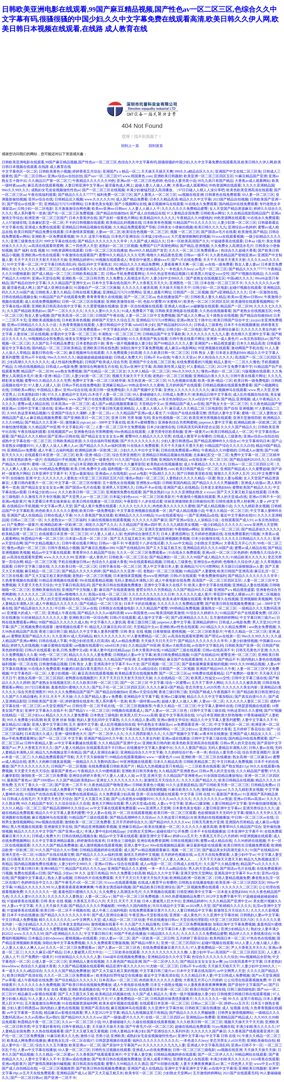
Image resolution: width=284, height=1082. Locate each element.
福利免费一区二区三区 (114, 195)
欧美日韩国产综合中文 (231, 320)
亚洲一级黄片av (196, 432)
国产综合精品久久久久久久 (76, 980)
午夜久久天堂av (184, 357)
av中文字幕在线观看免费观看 (113, 808)
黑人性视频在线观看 (26, 827)
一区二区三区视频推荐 (134, 706)
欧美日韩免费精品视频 (171, 655)
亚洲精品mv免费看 (21, 450)
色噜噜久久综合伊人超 (241, 562)
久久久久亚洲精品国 (258, 185)
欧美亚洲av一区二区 (85, 1045)
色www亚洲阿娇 (156, 576)
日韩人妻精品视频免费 (232, 878)
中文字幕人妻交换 (138, 1054)
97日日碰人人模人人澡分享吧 (201, 190)
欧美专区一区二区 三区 (143, 1073)
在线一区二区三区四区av (164, 1017)
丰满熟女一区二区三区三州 (119, 334)
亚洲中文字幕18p (191, 1036)
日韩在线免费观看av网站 (180, 450)
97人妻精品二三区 (201, 366)
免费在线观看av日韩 (30, 873)
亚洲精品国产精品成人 (234, 1017)
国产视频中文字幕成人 (28, 878)
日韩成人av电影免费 (61, 366)
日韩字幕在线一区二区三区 (120, 566)
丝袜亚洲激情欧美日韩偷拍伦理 (189, 501)
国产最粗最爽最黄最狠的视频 (205, 664)
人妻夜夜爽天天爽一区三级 (182, 264)
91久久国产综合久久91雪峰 (136, 459)
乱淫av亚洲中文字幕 (136, 366)
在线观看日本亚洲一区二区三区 (49, 455)
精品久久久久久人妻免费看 (90, 655)
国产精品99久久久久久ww (169, 822)
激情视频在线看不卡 (71, 627)
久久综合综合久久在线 (72, 803)
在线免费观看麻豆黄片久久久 (152, 910)
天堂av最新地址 (81, 473)
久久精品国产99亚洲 (44, 427)
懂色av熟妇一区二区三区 (220, 371)
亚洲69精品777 (51, 868)
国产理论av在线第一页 (24, 204)
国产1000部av (43, 780)
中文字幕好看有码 (46, 1026)
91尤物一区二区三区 (162, 966)
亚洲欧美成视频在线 (44, 320)
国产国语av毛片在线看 (218, 232)
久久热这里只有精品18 (175, 817)
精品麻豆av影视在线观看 (37, 994)
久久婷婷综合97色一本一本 (185, 752)
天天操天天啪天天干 (175, 287)
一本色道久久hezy (179, 269)
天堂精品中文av (151, 404)
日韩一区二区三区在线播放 (106, 250)
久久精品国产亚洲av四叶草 (140, 525)
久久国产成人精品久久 (147, 241)
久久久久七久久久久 (135, 506)
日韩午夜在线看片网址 (187, 339)
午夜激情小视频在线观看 (195, 497)
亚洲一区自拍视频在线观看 (141, 306)
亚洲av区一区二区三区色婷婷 (140, 181)
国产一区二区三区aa (139, 297)
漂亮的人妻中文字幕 (224, 413)
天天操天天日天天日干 (158, 641)
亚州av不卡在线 (33, 357)
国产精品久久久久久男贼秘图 (215, 483)
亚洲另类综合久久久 (259, 808)
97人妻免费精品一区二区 (146, 636)
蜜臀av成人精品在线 (33, 404)
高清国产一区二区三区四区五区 (217, 580)
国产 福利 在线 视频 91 (31, 250)
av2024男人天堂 (198, 906)
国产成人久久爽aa (191, 315)
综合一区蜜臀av (177, 683)
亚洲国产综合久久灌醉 (69, 413)
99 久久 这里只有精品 (93, 236)
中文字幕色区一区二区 (19, 171)
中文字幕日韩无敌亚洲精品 (112, 408)
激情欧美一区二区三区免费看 (41, 729)
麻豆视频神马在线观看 (165, 204)
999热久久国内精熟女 (134, 906)
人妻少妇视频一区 (61, 673)
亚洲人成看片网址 (157, 292)
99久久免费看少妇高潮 (24, 720)
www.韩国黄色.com (137, 176)
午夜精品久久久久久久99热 (93, 181)
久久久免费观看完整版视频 (108, 943)
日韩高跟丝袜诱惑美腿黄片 (171, 999)
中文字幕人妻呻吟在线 (215, 706)
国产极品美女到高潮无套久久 (225, 850)
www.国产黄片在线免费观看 (91, 399)
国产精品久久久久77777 (76, 195)
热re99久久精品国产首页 (148, 250)
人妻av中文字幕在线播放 (37, 1050)
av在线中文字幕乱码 (207, 645)
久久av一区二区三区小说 (81, 1022)
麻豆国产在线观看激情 (116, 590)
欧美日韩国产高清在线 (24, 975)
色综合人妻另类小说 (180, 181)
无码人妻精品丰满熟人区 (133, 580)
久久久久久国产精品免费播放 (55, 845)
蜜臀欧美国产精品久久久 (251, 487)
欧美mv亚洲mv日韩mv (109, 208)
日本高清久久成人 (39, 734)
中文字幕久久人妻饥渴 (108, 622)
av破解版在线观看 (204, 306)
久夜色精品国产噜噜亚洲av (109, 785)
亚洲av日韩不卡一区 (264, 497)
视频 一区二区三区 (184, 232)
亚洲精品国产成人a (71, 1073)
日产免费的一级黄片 (23, 525)
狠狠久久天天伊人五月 (231, 473)
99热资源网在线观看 (225, 185)
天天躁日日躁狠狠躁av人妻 (242, 566)
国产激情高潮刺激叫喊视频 (49, 1064)
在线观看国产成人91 (237, 520)
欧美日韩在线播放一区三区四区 (97, 501)
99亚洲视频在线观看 (214, 348)
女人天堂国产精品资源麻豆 (230, 208)
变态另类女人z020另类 (203, 687)
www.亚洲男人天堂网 (261, 525)
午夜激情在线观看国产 (79, 255)
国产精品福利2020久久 (174, 325)
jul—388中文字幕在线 (109, 422)
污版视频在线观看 (256, 371)
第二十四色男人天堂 (81, 246)
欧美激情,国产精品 (252, 232)
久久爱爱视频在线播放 (100, 306)
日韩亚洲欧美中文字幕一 (196, 892)
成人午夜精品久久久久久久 (205, 464)
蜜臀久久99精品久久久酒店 (127, 1064)
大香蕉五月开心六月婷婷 (218, 836)
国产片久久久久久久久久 (139, 441)
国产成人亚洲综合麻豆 (54, 287)
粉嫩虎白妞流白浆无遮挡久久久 (86, 669)
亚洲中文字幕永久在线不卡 (165, 585)
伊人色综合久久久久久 (215, 357)
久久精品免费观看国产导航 (134, 227)
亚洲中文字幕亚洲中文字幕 (185, 1068)
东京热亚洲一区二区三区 (146, 380)
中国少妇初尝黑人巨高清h (89, 641)
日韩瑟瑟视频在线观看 (252, 706)
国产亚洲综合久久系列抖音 (168, 1031)
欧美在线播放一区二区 (162, 827)
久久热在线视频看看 (215, 311)
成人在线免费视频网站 (42, 301)
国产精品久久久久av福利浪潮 (102, 445)
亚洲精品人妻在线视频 (250, 585)
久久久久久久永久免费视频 (39, 985)
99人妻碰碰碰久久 (146, 394)
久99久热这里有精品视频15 (167, 274)
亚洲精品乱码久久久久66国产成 (208, 548)
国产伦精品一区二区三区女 (104, 371)
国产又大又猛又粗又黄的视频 (48, 576)
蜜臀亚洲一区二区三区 (238, 655)
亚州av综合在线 (40, 199)
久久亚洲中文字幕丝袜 (122, 729)
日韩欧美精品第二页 (88, 274)
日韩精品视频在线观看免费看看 (227, 385)
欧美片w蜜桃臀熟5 (141, 422)
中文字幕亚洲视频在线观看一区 (142, 511)
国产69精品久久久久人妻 (173, 343)
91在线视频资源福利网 (79, 1003)
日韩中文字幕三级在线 (35, 408)
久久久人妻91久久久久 (102, 311)
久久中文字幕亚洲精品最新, (53, 841)
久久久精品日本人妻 (197, 975)
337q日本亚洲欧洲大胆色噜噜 (92, 464)
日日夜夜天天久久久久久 (26, 859)
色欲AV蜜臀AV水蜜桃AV (162, 301)
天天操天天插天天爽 (157, 171)
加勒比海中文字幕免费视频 (141, 348)
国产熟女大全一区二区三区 (227, 404)
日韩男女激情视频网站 (235, 1012)
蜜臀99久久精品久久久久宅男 (122, 255)
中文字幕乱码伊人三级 (121, 329)
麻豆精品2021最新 (16, 724)
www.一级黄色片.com (162, 757)
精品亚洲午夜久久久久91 (125, 966)
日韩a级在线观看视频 (52, 529)
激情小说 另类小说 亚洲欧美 (102, 1036)
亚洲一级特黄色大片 (71, 734)
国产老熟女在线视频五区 (205, 278)
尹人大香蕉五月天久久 (150, 283)
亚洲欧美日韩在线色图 (100, 348)
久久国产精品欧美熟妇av (26, 311)
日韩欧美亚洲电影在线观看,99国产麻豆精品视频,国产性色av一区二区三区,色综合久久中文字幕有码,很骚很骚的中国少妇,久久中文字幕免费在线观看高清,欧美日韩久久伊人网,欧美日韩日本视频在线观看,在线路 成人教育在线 (140, 19)
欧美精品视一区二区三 (19, 534)
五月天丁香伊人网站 (207, 683)
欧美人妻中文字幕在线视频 (209, 585)
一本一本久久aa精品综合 (167, 868)
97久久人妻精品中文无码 (67, 394)
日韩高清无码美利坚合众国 (198, 427)
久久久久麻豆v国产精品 (165, 687)
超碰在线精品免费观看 (192, 1026)
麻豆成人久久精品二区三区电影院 (195, 408)
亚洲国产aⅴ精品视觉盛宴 (214, 343)
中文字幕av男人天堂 (56, 506)
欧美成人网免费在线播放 (26, 1040)
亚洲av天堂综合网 (46, 278)
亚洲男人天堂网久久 (118, 487)
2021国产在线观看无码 (240, 1073)
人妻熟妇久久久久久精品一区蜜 (190, 478)
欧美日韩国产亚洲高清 (235, 571)
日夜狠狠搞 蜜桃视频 (169, 631)
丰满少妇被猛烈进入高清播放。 (151, 190)
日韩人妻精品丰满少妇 (127, 1031)
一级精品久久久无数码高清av (95, 762)
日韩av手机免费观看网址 (125, 274)
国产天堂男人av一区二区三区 (85, 497)
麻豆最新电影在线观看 (204, 845)
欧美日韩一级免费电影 (251, 380)
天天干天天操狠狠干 (92, 757)
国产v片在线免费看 (186, 260)
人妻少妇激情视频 (243, 641)
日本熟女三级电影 (104, 715)
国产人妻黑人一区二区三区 (155, 195)
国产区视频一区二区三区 (160, 664)
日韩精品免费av (263, 785)
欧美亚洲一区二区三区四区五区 (208, 176)
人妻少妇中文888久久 (167, 278)
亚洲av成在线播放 (176, 738)
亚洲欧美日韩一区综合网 (88, 617)
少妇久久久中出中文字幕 (139, 450)
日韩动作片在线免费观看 (93, 878)
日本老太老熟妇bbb (230, 353)
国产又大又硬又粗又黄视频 (86, 1031)
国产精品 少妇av (60, 873)
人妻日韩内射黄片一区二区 (31, 483)
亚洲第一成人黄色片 (222, 339)
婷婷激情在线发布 (79, 701)
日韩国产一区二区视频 (191, 292)
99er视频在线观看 (49, 822)
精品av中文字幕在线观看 (51, 552)
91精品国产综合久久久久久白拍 (229, 445)
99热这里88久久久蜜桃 (146, 385)
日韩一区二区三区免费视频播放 (186, 924)
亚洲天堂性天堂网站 (196, 873)
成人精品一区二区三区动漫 (123, 920)
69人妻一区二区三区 (258, 195)
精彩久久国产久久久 (101, 525)
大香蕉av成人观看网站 (252, 181)
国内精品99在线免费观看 (238, 204)
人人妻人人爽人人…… (180, 859)
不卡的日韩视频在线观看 (84, 222)
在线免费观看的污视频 (194, 362)
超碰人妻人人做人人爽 (152, 185)
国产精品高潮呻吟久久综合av (217, 441)
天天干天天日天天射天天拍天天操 (40, 260)
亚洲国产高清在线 (95, 1008)
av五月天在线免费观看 (211, 854)
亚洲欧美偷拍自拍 (84, 529)
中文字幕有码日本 (256, 441)
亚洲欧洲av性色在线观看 (40, 255)
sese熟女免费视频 (68, 371)
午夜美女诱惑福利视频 (113, 887)
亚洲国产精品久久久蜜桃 (126, 868)
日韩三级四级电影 (241, 989)
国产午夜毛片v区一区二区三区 (79, 882)
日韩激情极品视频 (53, 664)
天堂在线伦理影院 (194, 920)
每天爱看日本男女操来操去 (49, 501)
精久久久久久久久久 (110, 636)
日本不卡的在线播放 (140, 604)
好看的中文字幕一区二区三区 (73, 334)
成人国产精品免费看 (132, 199)
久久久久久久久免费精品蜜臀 (185, 208)
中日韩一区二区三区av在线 (76, 608)
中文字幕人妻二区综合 (119, 989)
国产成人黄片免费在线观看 (95, 506)
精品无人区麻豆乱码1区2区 (110, 627)
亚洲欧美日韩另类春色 (139, 771)
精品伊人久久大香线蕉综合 (250, 933)
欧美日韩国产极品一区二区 (197, 469)
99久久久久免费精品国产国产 (70, 692)
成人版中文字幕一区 (153, 617)
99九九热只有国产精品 (215, 181)
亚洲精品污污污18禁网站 (63, 204)
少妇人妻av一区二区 (114, 938)
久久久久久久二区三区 (35, 594)
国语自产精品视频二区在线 (135, 399)
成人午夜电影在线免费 (172, 580)
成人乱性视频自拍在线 (250, 394)
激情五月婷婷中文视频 (141, 854)
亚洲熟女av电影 (148, 483)
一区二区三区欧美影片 (157, 497)
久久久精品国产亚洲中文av (68, 283)
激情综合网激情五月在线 (98, 366)
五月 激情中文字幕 (83, 724)
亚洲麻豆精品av (114, 385)
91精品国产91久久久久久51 (194, 222)
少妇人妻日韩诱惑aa (176, 441)
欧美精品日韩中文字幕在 (211, 394)
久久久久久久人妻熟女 (60, 478)
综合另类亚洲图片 (126, 455)
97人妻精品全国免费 (183, 213)
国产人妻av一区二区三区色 (166, 710)
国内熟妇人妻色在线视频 (260, 659)
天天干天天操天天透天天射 (224, 260)
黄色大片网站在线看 (108, 803)
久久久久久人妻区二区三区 (39, 269)
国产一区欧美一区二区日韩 (153, 938)
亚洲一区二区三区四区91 (180, 943)
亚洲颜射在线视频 (16, 817)
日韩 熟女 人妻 (202, 353)
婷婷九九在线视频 (24, 645)
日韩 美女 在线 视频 (135, 631)
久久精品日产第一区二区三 (49, 181)
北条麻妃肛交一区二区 (46, 222)
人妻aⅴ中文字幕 (170, 803)
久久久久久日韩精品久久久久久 (246, 538)
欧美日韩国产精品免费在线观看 (39, 232)
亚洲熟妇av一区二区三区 (220, 529)
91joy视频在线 (223, 1026)
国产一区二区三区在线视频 (103, 190)
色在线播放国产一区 (173, 297)
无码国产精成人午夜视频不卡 (212, 692)
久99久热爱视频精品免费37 (182, 896)
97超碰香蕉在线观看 (227, 241)
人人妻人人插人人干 (144, 208)
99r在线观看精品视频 (145, 562)
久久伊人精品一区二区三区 (149, 371)
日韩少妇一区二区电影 (35, 208)
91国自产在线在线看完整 (186, 413)
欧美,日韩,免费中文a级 (116, 269)
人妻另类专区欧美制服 (165, 432)
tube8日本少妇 (144, 325)
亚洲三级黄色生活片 (26, 241)
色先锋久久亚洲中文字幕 (250, 334)
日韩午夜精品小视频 (63, 548)
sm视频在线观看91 (88, 645)
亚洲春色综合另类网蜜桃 (177, 422)
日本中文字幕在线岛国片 (111, 283)
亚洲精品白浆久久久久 (211, 376)
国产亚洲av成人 (70, 831)
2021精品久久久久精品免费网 (136, 264)
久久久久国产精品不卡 (221, 659)
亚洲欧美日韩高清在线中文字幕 (56, 306)
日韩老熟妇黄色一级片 (24, 459)
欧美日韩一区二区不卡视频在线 (65, 910)
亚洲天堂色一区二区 (18, 854)
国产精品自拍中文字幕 (28, 283)
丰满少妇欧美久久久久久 (255, 1026)
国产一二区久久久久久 (65, 311)
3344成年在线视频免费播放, (124, 957)
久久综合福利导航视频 (100, 441)
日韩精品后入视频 (69, 199)
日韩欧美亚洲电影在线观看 (176, 311)
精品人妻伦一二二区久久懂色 (237, 362)
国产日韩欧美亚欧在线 (194, 473)
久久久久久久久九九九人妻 (208, 334)
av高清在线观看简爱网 (45, 246)
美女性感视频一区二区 (169, 418)
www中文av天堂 (266, 1064)
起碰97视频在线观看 (245, 287)
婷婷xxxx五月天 (185, 836)
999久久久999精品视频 (247, 664)
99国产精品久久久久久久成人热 (63, 622)
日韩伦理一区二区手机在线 (93, 706)
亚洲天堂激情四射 (247, 418)
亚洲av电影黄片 (14, 501)
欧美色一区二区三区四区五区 (206, 301)
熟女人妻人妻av (247, 264)
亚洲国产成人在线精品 (181, 487)
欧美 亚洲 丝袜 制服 (59, 720)
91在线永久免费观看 (201, 204)
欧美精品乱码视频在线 (124, 222)
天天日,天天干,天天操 (56, 696)
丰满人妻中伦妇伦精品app (109, 650)
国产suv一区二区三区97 (102, 176)
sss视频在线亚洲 (190, 195)
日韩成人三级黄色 (208, 325)
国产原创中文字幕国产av (247, 985)
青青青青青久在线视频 (104, 297)
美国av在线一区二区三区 (107, 594)
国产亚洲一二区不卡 (71, 785)
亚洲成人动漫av (176, 306)
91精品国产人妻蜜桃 (200, 571)
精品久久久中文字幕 (195, 199)
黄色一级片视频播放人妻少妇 (129, 343)
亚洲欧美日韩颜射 (168, 176)
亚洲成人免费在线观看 (42, 227)
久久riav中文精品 (179, 543)
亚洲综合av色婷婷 (242, 227)
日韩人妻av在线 (261, 748)
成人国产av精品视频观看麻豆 (114, 404)
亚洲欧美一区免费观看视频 (53, 236)
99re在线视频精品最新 (167, 845)
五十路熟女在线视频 (222, 315)
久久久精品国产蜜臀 (152, 608)
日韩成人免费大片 (128, 357)
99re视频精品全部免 (254, 957)
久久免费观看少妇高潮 (124, 353)
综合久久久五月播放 (51, 1045)
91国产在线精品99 (130, 548)
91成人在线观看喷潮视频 (146, 789)
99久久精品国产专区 (37, 803)
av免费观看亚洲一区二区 (193, 724)
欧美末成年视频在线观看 (181, 599)
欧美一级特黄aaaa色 (144, 701)
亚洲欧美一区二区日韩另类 (83, 278)
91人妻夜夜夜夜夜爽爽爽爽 (72, 887)
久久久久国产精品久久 (238, 427)
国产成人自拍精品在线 (147, 213)
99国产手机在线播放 (130, 933)
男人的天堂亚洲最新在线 (59, 599)
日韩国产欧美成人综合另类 (106, 362)
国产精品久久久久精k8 (28, 436)
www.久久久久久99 (99, 199)
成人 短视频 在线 (235, 1008)
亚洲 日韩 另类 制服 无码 (130, 418)
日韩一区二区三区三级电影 (194, 1050)
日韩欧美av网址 (212, 213)
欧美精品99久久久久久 (157, 218)
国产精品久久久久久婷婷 (81, 571)
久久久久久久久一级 (41, 892)
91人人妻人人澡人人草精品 (49, 999)
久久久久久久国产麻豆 (150, 520)
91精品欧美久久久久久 (248, 557)
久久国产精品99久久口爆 (192, 590)
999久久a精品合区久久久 (194, 171)
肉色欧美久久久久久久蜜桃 (173, 506)
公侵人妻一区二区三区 (49, 961)
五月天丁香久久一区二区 (33, 785)
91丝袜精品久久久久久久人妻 (44, 617)
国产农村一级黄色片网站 (118, 218)
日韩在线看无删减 (86, 292)
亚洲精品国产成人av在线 (184, 404)
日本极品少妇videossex (45, 938)
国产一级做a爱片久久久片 (123, 1017)
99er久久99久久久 (15, 190)
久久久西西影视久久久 (143, 734)
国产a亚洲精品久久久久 (228, 292)
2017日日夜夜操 (36, 687)
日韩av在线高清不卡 (218, 650)
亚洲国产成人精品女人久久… (252, 734)
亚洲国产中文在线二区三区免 (238, 171)
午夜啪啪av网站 (186, 529)
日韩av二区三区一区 (26, 520)
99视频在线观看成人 (111, 260)
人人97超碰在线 (14, 222)
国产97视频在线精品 (247, 274)
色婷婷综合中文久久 (37, 882)
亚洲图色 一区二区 (184, 283)
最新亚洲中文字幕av (18, 529)
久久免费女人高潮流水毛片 (232, 246)
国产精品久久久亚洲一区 (44, 422)
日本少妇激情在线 (161, 427)
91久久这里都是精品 (182, 785)
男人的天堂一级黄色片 (95, 459)
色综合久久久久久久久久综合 (215, 957)
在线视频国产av (59, 432)
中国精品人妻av (49, 390)
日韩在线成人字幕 (58, 515)
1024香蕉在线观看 (265, 1059)
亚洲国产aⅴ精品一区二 (121, 171)
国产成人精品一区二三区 (51, 274)
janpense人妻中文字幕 (215, 422)
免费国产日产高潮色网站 (158, 246)
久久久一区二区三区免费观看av (194, 250)
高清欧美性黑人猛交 (169, 366)
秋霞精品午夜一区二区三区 (42, 538)
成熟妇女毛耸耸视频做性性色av (56, 190)
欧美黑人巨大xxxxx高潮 (138, 715)
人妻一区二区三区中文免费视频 (150, 315)
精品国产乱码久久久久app (85, 868)
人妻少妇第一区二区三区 (236, 222)
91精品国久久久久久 (163, 933)
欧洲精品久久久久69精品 (134, 515)
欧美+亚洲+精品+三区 (52, 376)
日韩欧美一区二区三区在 (128, 557)
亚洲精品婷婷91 (81, 260)
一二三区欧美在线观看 (202, 766)
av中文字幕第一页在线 (24, 1012)
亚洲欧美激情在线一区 (124, 301)
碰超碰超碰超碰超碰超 (94, 357)
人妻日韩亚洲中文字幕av (84, 185)
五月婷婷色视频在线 (207, 534)
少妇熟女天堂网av (208, 543)
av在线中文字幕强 (223, 1068)
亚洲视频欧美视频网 (256, 599)
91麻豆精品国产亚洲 (251, 176)
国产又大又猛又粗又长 (128, 538)
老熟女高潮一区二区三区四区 (41, 678)
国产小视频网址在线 (130, 204)
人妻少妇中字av (243, 854)
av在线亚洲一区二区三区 (208, 459)
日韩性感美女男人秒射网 (234, 501)
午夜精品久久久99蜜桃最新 (98, 771)
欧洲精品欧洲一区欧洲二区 (255, 422)
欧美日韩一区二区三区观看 (175, 813)
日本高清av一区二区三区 (70, 404)
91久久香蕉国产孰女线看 (148, 339)
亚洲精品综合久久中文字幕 (141, 752)
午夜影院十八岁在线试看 (143, 501)
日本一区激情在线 (263, 292)
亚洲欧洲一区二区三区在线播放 (206, 757)
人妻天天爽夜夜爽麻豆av (199, 1064)
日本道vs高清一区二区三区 (86, 538)
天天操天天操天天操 (108, 1026)
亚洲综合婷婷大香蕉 (215, 729)
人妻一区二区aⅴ (101, 413)
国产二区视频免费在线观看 (32, 627)
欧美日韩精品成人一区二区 (232, 432)
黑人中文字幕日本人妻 (161, 566)
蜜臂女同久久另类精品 (154, 590)
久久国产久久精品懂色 (19, 696)
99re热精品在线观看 (130, 432)
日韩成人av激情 (250, 450)
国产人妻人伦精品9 (70, 748)
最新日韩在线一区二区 (49, 353)
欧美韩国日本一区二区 (227, 938)
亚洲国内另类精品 (173, 459)
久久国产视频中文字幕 (144, 390)
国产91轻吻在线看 (164, 1064)
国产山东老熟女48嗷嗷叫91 (132, 799)
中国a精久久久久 (240, 278)
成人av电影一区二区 (156, 864)
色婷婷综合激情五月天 (141, 534)
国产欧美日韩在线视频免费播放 (117, 585)
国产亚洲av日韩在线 (63, 436)
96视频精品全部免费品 (46, 339)
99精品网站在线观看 (251, 1054)
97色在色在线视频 (261, 938)
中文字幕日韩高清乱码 (58, 264)
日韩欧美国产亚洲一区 (242, 645)
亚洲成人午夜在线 (61, 613)
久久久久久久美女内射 (258, 329)
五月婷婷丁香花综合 (249, 729)
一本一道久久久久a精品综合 (135, 669)
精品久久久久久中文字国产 (35, 831)
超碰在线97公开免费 (172, 831)
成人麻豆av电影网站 (180, 348)
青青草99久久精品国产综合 (93, 552)
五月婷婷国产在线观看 (183, 385)
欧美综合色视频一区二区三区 (145, 232)
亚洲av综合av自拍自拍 (65, 176)
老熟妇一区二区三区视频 (118, 246)
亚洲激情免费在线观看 (123, 492)
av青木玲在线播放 (213, 734)
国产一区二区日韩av (30, 176)
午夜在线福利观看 (42, 195)
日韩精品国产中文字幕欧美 (163, 334)
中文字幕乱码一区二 (78, 427)
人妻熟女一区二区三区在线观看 (102, 859)
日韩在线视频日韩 (184, 841)
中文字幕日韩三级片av (257, 617)
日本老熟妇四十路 (90, 343)
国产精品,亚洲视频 (194, 246)
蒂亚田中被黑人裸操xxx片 (149, 260)
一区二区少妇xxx (31, 715)
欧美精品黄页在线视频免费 (136, 673)
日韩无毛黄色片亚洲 (252, 650)
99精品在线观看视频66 (127, 757)
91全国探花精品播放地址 (223, 775)
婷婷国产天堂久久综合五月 (113, 320)
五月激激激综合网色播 (72, 208)
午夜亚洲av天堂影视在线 (148, 915)
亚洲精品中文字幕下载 (141, 696)
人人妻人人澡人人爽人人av (56, 445)
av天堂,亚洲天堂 (149, 775)
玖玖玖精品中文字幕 (168, 906)
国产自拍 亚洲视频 (238, 408)
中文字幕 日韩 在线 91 (197, 794)
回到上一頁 (130, 146)
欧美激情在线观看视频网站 (252, 301)
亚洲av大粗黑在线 (176, 645)
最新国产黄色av (63, 771)
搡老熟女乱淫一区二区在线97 (70, 1040)
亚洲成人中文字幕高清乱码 (208, 1045)
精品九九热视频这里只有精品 (58, 752)
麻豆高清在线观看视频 (45, 185)
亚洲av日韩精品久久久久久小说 (32, 325)
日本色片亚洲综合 (125, 236)
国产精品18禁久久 (145, 943)
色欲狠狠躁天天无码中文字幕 (221, 813)
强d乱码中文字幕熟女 (94, 264)
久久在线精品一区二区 (171, 678)
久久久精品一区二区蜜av (54, 1054)
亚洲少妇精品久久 (150, 269)
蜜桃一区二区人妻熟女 (259, 413)
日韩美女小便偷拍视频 (175, 227)
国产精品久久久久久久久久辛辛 (103, 241)
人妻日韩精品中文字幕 (114, 325)
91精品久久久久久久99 (31, 887)
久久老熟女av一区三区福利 (65, 520)
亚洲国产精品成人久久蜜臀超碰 (245, 469)
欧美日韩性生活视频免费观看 (246, 845)
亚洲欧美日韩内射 (156, 743)
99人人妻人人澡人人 (23, 599)
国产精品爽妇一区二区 (167, 557)
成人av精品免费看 (125, 641)
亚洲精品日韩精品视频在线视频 (86, 227)
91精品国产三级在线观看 (181, 650)
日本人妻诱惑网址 (175, 534)
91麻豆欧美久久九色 (184, 789)
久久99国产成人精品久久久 (207, 557)
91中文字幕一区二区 (23, 264)
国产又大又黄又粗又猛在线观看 (241, 492)
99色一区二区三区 (53, 655)
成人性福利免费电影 (67, 362)
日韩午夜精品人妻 (38, 743)
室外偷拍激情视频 (262, 803)
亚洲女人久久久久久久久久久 (187, 390)
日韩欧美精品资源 (67, 441)
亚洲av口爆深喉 (115, 339)
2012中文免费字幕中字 (234, 366)
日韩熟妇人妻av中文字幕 (132, 655)
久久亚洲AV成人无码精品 (72, 636)
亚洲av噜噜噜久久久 (70, 594)
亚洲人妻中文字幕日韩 (49, 724)
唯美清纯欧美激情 (170, 613)
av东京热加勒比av (254, 339)
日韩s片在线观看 (183, 576)
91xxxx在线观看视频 (228, 236)
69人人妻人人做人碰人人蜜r (257, 943)
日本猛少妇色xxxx (155, 236)
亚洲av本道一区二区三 (72, 408)
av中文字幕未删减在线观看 (75, 743)
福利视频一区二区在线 (125, 469)
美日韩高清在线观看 (88, 1064)
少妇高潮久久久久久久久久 (28, 362)
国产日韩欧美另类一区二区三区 (224, 785)
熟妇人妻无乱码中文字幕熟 (98, 720)
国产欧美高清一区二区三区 (72, 315)
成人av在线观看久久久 (79, 269)
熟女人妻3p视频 (37, 315)
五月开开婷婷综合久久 (130, 822)
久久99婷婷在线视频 (250, 841)
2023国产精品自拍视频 (230, 199)
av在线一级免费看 (219, 264)
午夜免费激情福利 (212, 576)
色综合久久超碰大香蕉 (238, 250)
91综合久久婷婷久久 (202, 613)
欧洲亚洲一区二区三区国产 (46, 218)
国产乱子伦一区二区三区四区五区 (118, 687)
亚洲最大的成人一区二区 (26, 613)
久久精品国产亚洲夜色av (178, 771)
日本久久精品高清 (163, 199)
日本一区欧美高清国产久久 (188, 241)
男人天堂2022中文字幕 (102, 1012)
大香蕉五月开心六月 (240, 543)
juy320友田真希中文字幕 (243, 961)
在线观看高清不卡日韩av (105, 748)
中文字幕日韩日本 (24, 868)
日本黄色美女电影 (99, 204)
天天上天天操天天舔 (51, 906)
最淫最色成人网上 (119, 185)
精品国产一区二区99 (236, 306)
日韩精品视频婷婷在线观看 (100, 850)
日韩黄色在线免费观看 (223, 195)
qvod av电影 (138, 473)
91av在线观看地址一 (171, 515)
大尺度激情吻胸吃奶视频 (190, 236)
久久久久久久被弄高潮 (139, 287)
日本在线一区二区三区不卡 (221, 283)
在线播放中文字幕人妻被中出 (150, 748)
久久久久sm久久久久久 (173, 799)
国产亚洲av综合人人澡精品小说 (194, 520)
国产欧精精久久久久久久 (231, 906)
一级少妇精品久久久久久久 (221, 525)
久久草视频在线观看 (159, 892)
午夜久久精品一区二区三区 (227, 511)
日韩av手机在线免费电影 (81, 385)
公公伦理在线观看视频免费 (245, 980)
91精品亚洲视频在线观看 (58, 580)
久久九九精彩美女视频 (251, 506)
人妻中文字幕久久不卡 (259, 720)
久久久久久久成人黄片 (194, 594)
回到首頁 (156, 146)
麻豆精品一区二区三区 (42, 571)
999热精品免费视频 (54, 469)
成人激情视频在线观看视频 (100, 845)
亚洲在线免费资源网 (153, 841)
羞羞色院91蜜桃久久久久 (70, 687)
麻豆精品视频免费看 (46, 418)
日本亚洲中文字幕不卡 (49, 473)
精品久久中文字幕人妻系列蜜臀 (93, 631)
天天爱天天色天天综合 (35, 585)
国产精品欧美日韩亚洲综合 (258, 692)
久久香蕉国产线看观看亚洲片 (251, 1031)
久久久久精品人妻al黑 (138, 720)
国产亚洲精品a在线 (204, 515)
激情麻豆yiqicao (77, 422)
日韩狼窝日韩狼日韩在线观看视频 (244, 994)
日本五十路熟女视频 (166, 985)
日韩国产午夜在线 (109, 315)
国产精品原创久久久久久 (260, 529)
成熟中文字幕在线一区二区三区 (26, 441)
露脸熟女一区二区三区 (219, 608)
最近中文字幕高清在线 (176, 715)
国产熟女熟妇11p (156, 492)
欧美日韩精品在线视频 (236, 780)
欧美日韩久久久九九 (210, 227)
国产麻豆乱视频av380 (97, 548)
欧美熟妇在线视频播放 (164, 464)
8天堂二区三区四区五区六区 (101, 478)
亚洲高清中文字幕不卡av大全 (117, 664)
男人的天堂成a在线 (232, 497)
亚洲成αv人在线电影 (111, 473)
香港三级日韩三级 (141, 622)
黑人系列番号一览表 (30, 213)
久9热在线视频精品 (29, 366)
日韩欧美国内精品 (176, 483)
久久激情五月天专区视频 (40, 497)
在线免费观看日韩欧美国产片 (41, 659)
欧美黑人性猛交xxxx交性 (210, 274)
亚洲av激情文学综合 (173, 720)
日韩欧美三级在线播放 (202, 1008)
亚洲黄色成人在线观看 (190, 1059)
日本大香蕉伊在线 (83, 218)
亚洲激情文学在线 (58, 827)
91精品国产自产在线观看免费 (62, 297)
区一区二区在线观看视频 (132, 813)
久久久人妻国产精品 (190, 748)
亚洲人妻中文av (136, 845)
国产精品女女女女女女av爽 (102, 436)
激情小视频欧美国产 (145, 859)
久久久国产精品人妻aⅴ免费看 (98, 696)
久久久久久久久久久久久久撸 (164, 952)
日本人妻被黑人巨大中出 (161, 901)
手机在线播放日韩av (74, 562)
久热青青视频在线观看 (77, 325)
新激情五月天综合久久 (161, 780)
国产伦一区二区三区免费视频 (71, 213)
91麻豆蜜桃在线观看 (56, 645)
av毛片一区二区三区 (211, 269)
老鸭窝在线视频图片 (81, 678)
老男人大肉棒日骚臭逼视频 (49, 762)
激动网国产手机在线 (247, 348)
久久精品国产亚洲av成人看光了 (141, 413)
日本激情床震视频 (79, 232)
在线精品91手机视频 (60, 459)
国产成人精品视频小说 (31, 329)
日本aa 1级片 (254, 241)
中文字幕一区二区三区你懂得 (78, 483)
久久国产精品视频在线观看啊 (81, 966)
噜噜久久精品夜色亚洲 (164, 255)
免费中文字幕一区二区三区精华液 (99, 380)
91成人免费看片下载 (138, 311)
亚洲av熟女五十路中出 (194, 320)
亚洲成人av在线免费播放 (151, 1050)
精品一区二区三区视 (41, 562)
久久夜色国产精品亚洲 (124, 961)
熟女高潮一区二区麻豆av (252, 757)
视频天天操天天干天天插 (131, 376)
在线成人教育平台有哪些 (192, 436)
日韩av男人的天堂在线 (237, 743)
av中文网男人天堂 (86, 920)
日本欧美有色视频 (157, 222)
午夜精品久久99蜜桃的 (194, 218)
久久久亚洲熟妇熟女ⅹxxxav (193, 492)
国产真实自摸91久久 (250, 696)
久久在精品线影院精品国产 (248, 213)
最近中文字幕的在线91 (238, 515)
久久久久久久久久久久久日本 (151, 594)
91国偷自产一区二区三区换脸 (97, 287)
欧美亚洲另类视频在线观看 (210, 418)
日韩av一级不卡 (195, 255)
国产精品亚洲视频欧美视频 (168, 538)
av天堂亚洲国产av (56, 706)
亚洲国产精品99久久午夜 (215, 669)
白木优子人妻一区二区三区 (109, 394)
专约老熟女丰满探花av (154, 724)
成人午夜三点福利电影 (55, 450)
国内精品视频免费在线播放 (35, 864)
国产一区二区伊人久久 (106, 734)
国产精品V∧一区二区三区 (89, 710)
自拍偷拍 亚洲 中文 (25, 478)
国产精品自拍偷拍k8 (112, 213)
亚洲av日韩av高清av (249, 799)
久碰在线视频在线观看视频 (109, 520)
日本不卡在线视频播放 (241, 325)
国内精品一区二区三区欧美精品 (56, 348)
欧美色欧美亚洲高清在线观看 (249, 190)
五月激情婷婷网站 (224, 617)
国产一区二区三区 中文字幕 (142, 683)
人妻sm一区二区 (108, 232)
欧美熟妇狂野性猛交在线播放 (119, 975)
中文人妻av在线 (99, 813)
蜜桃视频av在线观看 (81, 938)
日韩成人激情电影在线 (84, 659)
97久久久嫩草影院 (131, 464)
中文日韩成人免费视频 (234, 762)
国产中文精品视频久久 (42, 543)
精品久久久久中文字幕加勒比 (210, 696)
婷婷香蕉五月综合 (86, 171)
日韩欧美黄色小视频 (55, 171)
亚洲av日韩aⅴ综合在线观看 (116, 864)
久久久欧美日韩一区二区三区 (166, 353)
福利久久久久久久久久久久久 (155, 1040)
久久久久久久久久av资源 (212, 799)
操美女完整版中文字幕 (83, 339)
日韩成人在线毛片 (21, 799)
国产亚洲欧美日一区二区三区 (86, 418)
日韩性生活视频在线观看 (111, 1050)
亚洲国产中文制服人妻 (79, 590)
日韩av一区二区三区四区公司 (251, 464)
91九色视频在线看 (182, 380)
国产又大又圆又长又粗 (92, 799)
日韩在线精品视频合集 (19, 297)
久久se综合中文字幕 (203, 399)
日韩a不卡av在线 (157, 357)
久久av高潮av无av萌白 (41, 1017)
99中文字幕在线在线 (60, 241)
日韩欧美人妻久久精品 (53, 292)
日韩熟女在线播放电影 (116, 608)
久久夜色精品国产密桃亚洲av (233, 255)
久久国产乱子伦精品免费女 (53, 343)
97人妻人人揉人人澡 (44, 385)
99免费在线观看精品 (208, 673)
